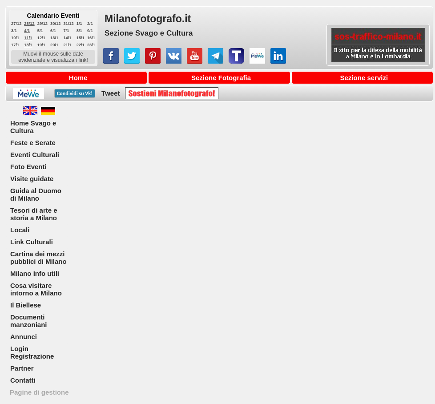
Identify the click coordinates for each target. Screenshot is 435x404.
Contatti (23, 380)
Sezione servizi (364, 77)
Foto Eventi (28, 166)
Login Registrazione (32, 352)
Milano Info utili (34, 273)
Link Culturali (31, 242)
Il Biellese (25, 305)
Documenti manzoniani (28, 320)
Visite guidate (31, 178)
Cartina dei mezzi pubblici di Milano (38, 257)
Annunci (23, 336)
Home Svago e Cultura (33, 126)
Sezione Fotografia (221, 77)
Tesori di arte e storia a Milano (33, 214)
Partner (22, 368)
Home (78, 77)
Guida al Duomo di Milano (35, 194)
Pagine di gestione (39, 392)
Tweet (110, 93)
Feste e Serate (33, 142)
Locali (19, 230)
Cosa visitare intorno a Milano (36, 289)
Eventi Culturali (34, 154)
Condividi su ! (75, 93)
